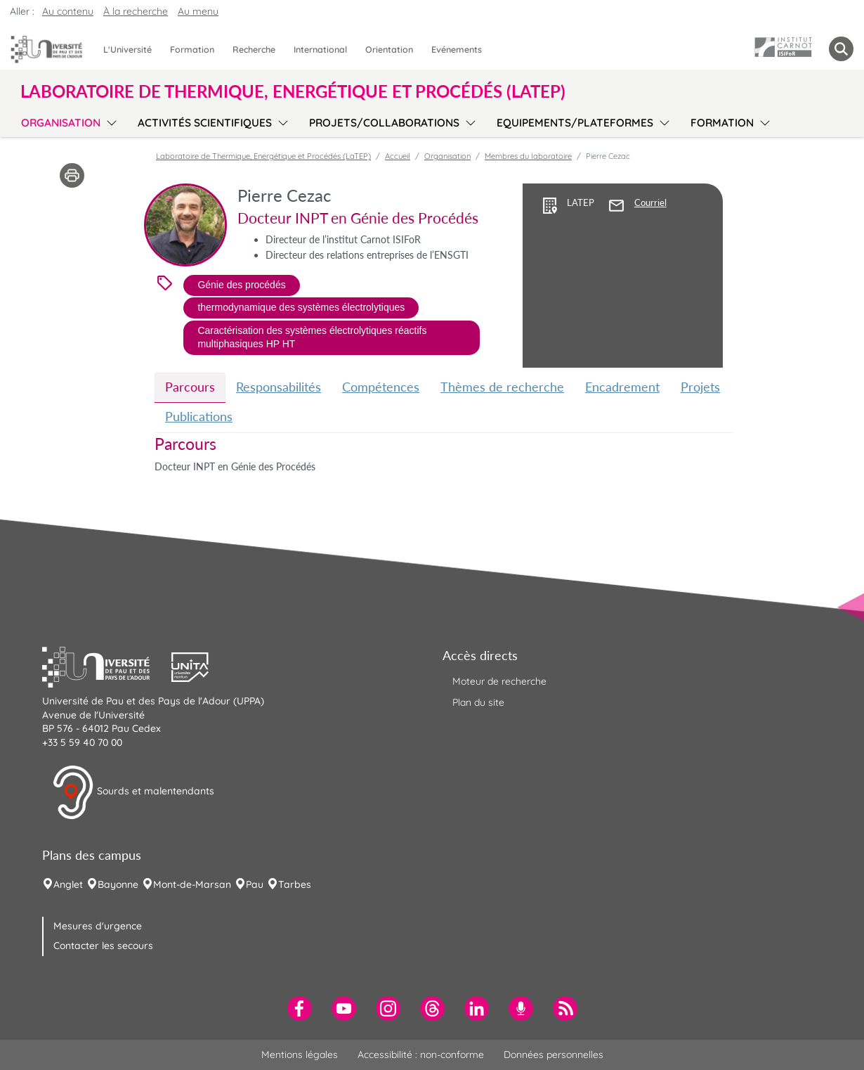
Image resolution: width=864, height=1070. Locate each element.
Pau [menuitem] (254, 884)
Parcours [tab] (190, 386)
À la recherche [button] (135, 11)
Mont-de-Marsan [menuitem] (192, 884)
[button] (106, 665)
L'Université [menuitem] (127, 49)
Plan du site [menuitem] (478, 702)
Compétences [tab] (380, 386)
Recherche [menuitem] (254, 49)
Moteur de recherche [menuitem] (499, 681)
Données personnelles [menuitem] (553, 1054)
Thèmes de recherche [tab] (502, 386)
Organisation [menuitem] (60, 122)
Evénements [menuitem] (456, 49)
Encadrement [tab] (622, 386)
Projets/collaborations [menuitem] (384, 122)
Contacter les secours (103, 945)
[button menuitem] (841, 49)
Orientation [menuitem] (389, 49)
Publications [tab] (199, 416)
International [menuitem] (320, 49)
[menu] (109, 120)
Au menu (198, 11)
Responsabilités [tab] (278, 386)
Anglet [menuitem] (68, 884)
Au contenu (67, 11)
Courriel (650, 203)
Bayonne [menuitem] (118, 884)
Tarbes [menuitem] (294, 884)
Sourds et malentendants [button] (133, 792)
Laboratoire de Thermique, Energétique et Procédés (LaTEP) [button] (292, 91)
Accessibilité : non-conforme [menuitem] (421, 1054)
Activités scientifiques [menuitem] (205, 122)
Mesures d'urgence (97, 926)
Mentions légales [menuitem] (299, 1054)
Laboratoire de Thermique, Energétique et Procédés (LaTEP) (263, 156)
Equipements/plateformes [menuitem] (575, 122)
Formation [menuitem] (192, 49)
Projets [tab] (700, 386)
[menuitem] (299, 1008)
